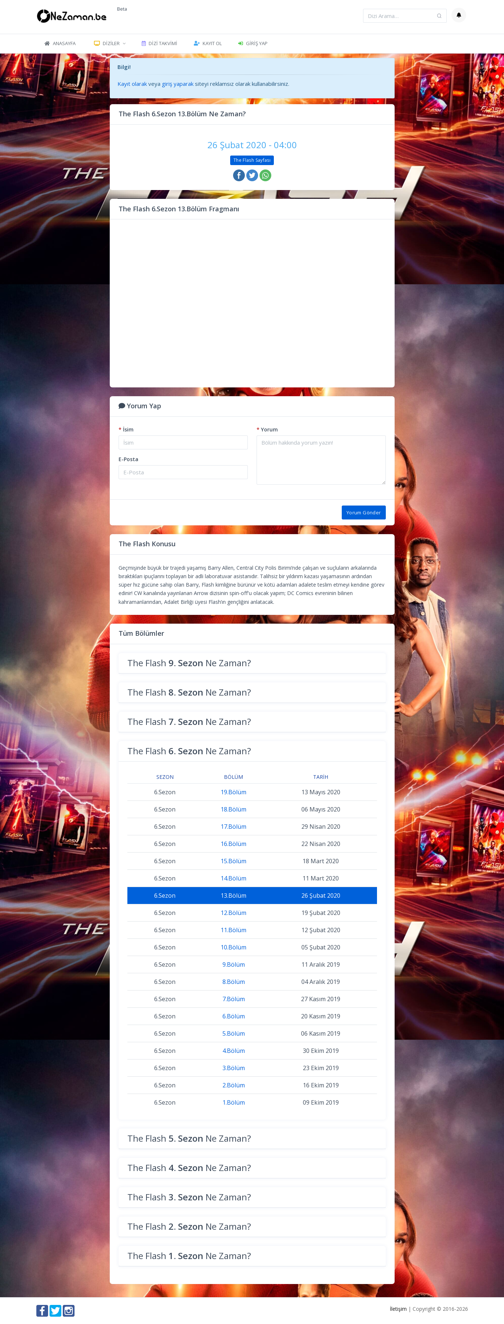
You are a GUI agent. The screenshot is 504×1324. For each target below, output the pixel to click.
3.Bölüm (233, 1068)
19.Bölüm (233, 792)
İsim (126, 429)
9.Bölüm (233, 964)
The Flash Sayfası (252, 160)
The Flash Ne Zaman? (189, 663)
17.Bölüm (233, 827)
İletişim (398, 1308)
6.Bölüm (233, 1016)
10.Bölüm (233, 947)
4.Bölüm (233, 1051)
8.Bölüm (233, 982)
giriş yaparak (177, 83)
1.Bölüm (233, 1102)
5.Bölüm (233, 1033)
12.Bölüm (233, 913)
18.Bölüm (233, 809)
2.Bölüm (233, 1085)
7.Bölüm (233, 999)
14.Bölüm (233, 878)
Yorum (267, 429)
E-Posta (128, 459)
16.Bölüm (233, 844)
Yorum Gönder (364, 512)
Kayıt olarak (132, 83)
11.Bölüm (233, 930)
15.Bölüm (233, 861)
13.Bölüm (233, 895)
